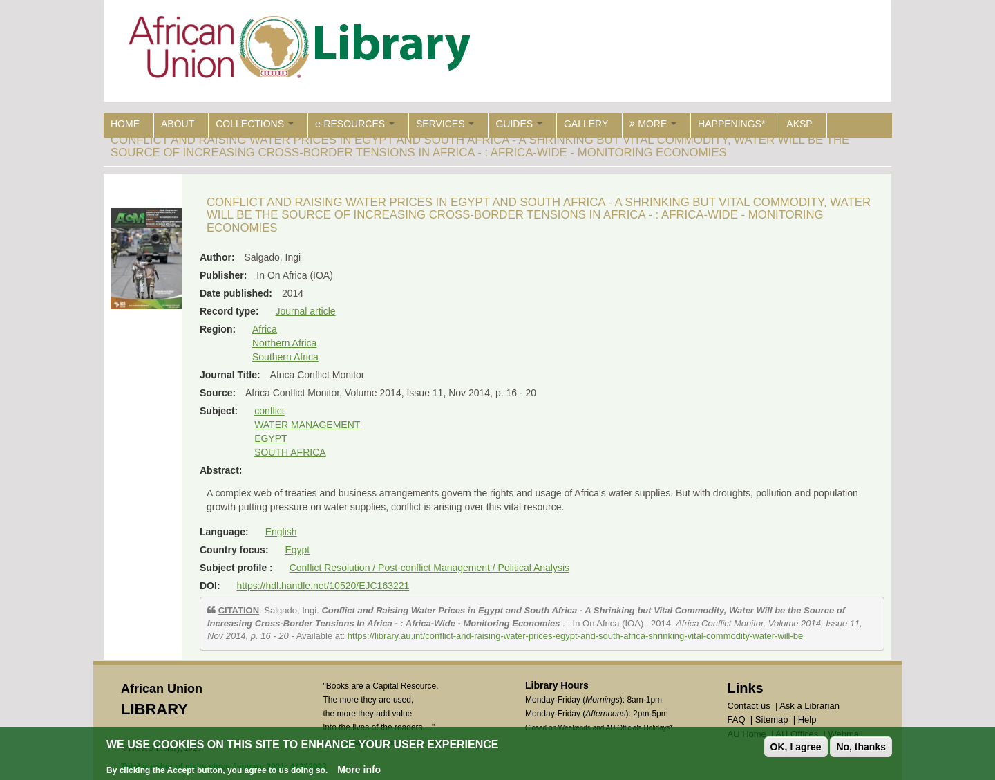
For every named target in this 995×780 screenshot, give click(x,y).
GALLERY (586, 123)
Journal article (305, 311)
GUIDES (518, 123)
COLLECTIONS (255, 123)
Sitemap (771, 719)
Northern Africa (284, 343)
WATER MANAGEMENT (307, 424)
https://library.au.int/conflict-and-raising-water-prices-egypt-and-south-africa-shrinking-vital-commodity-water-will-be (575, 636)
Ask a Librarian (809, 705)
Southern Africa (285, 356)
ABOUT (177, 123)
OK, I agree (796, 746)
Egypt (297, 549)
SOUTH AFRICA (289, 452)
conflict (269, 410)
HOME (125, 123)
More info (359, 769)
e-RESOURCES (355, 123)
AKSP (799, 123)
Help (807, 719)
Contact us (749, 705)
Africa (264, 329)
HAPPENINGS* (731, 123)
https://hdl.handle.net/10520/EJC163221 (322, 585)
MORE (652, 123)
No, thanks (861, 746)
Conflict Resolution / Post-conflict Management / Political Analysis (429, 567)
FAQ (737, 719)
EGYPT (270, 438)
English (281, 531)
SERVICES (445, 123)
